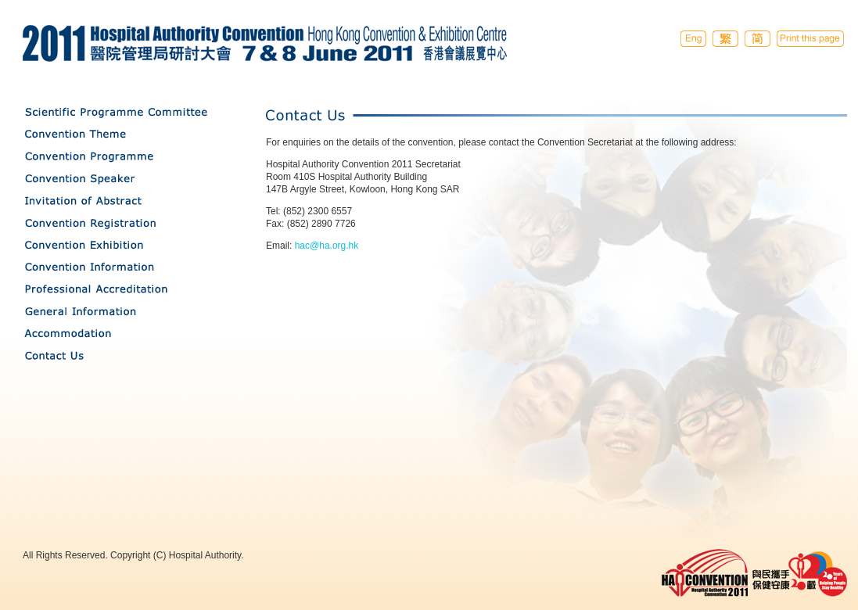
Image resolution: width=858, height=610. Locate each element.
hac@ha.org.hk (327, 245)
